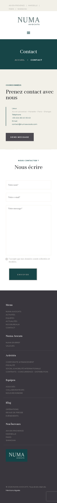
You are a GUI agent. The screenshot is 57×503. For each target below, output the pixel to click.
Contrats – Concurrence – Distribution (27, 372)
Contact (10, 327)
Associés (10, 386)
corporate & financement (20, 362)
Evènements (12, 416)
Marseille (11, 434)
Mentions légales (13, 490)
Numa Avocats (13, 311)
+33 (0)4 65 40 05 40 (21, 118)
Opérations (12, 409)
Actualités (11, 321)
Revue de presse (14, 412)
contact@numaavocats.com (24, 124)
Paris (8, 437)
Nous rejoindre (14, 393)
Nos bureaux (13, 324)
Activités (10, 315)
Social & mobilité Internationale (23, 368)
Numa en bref (13, 342)
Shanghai (11, 440)
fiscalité (10, 365)
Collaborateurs (15, 390)
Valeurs (10, 346)
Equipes (10, 318)
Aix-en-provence (15, 431)
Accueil (20, 60)
